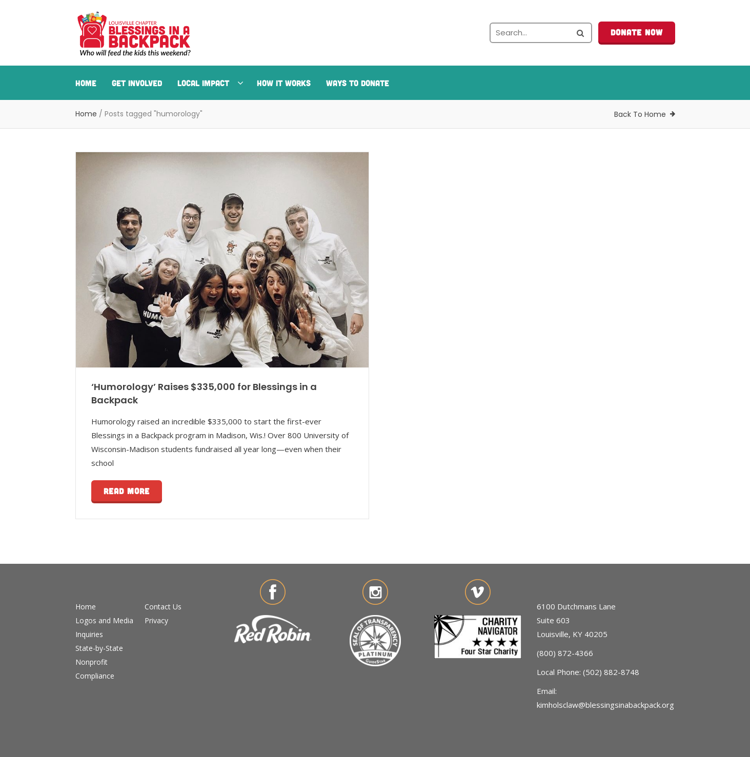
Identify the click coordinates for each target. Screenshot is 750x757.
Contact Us (163, 606)
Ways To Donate (357, 83)
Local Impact (209, 83)
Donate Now (637, 32)
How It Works (284, 83)
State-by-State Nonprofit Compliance (99, 662)
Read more (127, 491)
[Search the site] (541, 33)
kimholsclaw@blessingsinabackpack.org (605, 705)
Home (85, 83)
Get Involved (137, 83)
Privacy (156, 620)
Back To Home (640, 114)
